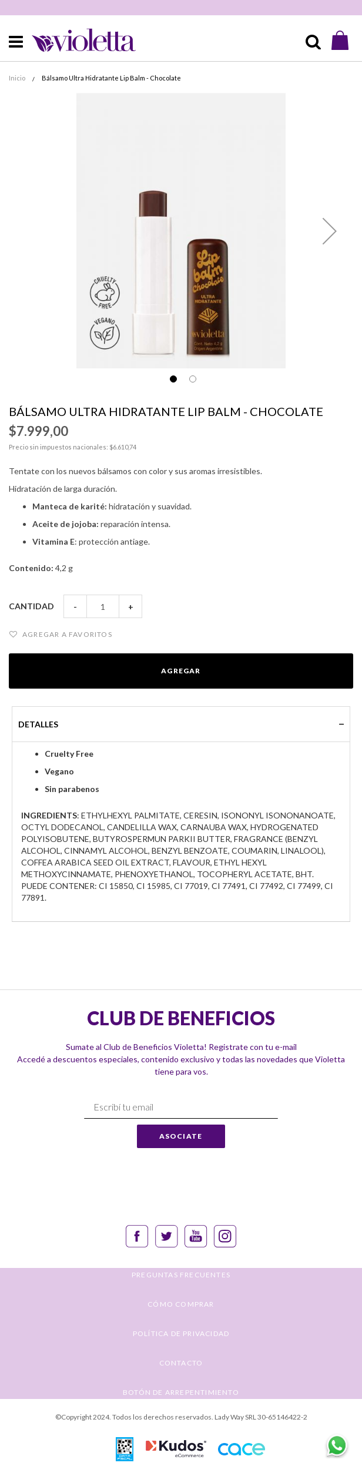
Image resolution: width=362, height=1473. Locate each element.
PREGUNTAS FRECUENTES (181, 1274)
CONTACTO (181, 1362)
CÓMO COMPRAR (181, 1304)
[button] (329, 230)
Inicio (17, 78)
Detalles (38, 724)
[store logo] (74, 40)
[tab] (181, 723)
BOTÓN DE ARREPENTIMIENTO (181, 1392)
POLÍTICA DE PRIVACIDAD (181, 1333)
